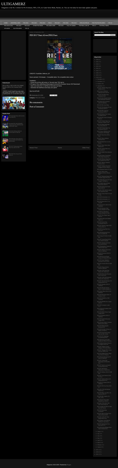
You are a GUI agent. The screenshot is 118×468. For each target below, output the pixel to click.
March (99, 442)
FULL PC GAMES (71, 25)
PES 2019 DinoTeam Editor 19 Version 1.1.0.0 (104, 295)
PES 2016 (27, 25)
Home (60, 147)
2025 (97, 61)
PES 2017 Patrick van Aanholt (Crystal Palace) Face (104, 366)
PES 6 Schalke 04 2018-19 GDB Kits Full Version (104, 407)
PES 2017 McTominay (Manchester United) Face (103, 369)
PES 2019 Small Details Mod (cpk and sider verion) (103, 333)
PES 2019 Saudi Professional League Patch (103, 319)
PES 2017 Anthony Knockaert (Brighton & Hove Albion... (104, 166)
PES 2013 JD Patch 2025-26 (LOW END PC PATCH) (15, 132)
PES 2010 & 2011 (8, 25)
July (98, 433)
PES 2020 (34, 23)
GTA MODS (7, 28)
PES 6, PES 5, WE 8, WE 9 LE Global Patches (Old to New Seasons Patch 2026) (13, 87)
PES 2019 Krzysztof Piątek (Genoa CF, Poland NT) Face (104, 257)
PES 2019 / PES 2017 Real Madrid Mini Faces (103, 417)
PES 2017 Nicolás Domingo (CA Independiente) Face (104, 281)
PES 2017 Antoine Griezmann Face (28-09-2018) (103, 243)
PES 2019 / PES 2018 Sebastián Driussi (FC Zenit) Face (104, 278)
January (99, 447)
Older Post (85, 147)
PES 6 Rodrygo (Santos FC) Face (104, 169)
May (98, 438)
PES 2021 (25, 23)
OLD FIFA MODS (17, 28)
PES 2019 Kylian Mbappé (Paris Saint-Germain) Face (104, 428)
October (99, 83)
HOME (5, 23)
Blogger (69, 464)
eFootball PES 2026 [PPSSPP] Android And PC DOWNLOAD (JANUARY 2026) (16, 125)
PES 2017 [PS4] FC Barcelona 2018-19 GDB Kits (104, 250)
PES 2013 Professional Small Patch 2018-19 (103, 187)
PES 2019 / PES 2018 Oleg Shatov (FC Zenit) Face (103, 271)
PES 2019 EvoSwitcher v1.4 (103, 197)
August (99, 431)
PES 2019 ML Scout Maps (103, 105)
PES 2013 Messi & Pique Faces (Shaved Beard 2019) (104, 414)
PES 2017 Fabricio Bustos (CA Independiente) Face (104, 379)
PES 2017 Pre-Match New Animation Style (103, 95)
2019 (97, 75)
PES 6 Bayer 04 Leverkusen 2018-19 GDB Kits (103, 102)
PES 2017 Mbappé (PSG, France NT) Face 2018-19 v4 (104, 350)
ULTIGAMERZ (13, 4)
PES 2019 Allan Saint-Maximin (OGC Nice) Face (104, 274)
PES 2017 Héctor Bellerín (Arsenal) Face (103, 139)
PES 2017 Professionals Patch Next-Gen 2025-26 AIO (15, 147)
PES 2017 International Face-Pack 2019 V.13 (103, 424)
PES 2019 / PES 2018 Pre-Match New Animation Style (104, 191)
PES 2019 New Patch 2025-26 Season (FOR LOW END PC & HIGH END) (16, 140)
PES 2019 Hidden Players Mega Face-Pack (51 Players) (104, 354)
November (99, 81)
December (99, 79)
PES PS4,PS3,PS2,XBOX (98, 23)
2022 (97, 68)
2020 (97, 72)
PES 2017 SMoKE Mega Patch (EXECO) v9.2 (104, 88)
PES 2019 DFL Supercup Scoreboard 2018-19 (102, 111)
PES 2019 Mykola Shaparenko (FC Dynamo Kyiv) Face (104, 159)
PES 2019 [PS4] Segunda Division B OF (102, 326)
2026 (97, 59)
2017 (97, 449)
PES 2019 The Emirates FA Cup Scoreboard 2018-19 (104, 108)
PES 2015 (61, 25)
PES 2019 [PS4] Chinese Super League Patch (104, 312)
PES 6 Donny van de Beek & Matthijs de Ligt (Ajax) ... (103, 421)
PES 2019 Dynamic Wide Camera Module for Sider (103, 209)
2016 (97, 452)
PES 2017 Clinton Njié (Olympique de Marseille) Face (103, 362)
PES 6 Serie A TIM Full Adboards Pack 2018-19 (103, 92)
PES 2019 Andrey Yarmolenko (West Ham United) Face (104, 156)
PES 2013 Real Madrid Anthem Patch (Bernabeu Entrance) (104, 99)
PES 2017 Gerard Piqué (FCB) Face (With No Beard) (104, 240)
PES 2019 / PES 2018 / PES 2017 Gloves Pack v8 (103, 404)
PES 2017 (57, 23)
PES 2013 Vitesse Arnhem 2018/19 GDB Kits (103, 267)
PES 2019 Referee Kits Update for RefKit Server (104, 115)
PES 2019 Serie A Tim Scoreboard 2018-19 (102, 222)
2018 (97, 77)
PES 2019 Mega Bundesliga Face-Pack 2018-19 (103, 125)
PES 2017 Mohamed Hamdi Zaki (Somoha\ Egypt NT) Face (104, 177)
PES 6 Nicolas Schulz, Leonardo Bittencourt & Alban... (104, 323)
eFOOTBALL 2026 (15, 23)
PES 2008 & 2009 (50, 25)
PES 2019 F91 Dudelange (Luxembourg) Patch (103, 337)
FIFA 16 (27, 28)
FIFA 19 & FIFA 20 (84, 23)
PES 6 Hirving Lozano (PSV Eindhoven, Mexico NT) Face (104, 340)
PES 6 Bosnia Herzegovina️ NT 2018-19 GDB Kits (104, 357)
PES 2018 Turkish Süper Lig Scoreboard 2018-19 (103, 128)
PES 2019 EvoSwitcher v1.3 (103, 199)
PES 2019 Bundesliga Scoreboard (102, 411)
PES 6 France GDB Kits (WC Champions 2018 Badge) (103, 132)
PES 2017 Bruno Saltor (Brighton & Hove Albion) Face (103, 173)
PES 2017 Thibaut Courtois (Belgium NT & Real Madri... (104, 347)
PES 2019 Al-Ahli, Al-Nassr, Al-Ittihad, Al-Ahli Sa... (104, 330)
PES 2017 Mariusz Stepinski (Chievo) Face (103, 163)
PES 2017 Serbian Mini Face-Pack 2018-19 (103, 149)
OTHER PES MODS (38, 25)
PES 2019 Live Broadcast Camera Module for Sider (103, 212)
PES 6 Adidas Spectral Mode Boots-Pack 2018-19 (103, 184)
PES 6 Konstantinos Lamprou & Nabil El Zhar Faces (104, 247)
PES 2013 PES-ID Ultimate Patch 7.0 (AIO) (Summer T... (104, 288)
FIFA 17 (94, 25)
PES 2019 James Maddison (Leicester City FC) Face (103, 261)
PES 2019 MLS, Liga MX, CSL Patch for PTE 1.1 (104, 393)
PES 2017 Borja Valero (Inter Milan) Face (103, 146)
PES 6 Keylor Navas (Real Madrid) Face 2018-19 (103, 400)
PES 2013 (74, 23)
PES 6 (50, 23)
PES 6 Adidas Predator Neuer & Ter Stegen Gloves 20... (104, 344)
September (99, 85)
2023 (97, 66)
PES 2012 (18, 25)
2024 (97, 64)
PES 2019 (42, 23)
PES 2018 (65, 23)
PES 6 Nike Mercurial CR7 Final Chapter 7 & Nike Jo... (104, 180)
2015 (97, 454)
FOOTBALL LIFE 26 (84, 25)
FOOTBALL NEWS (104, 25)
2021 (97, 70)
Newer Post (33, 147)
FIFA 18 (110, 23)
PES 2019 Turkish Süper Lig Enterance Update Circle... (103, 121)
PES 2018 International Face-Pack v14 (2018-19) (103, 233)
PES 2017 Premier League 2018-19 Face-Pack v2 (104, 226)
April (98, 440)
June (98, 435)
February (99, 444)
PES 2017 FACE (40, 97)
